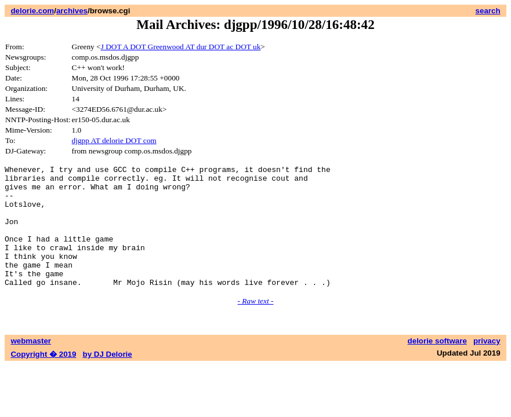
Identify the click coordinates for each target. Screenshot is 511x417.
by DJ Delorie (107, 378)
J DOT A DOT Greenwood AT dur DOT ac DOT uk (181, 46)
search (488, 10)
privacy (487, 365)
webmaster (30, 365)
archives (72, 10)
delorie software (437, 365)
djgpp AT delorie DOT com (114, 140)
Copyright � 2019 (43, 378)
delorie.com (32, 10)
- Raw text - (256, 325)
